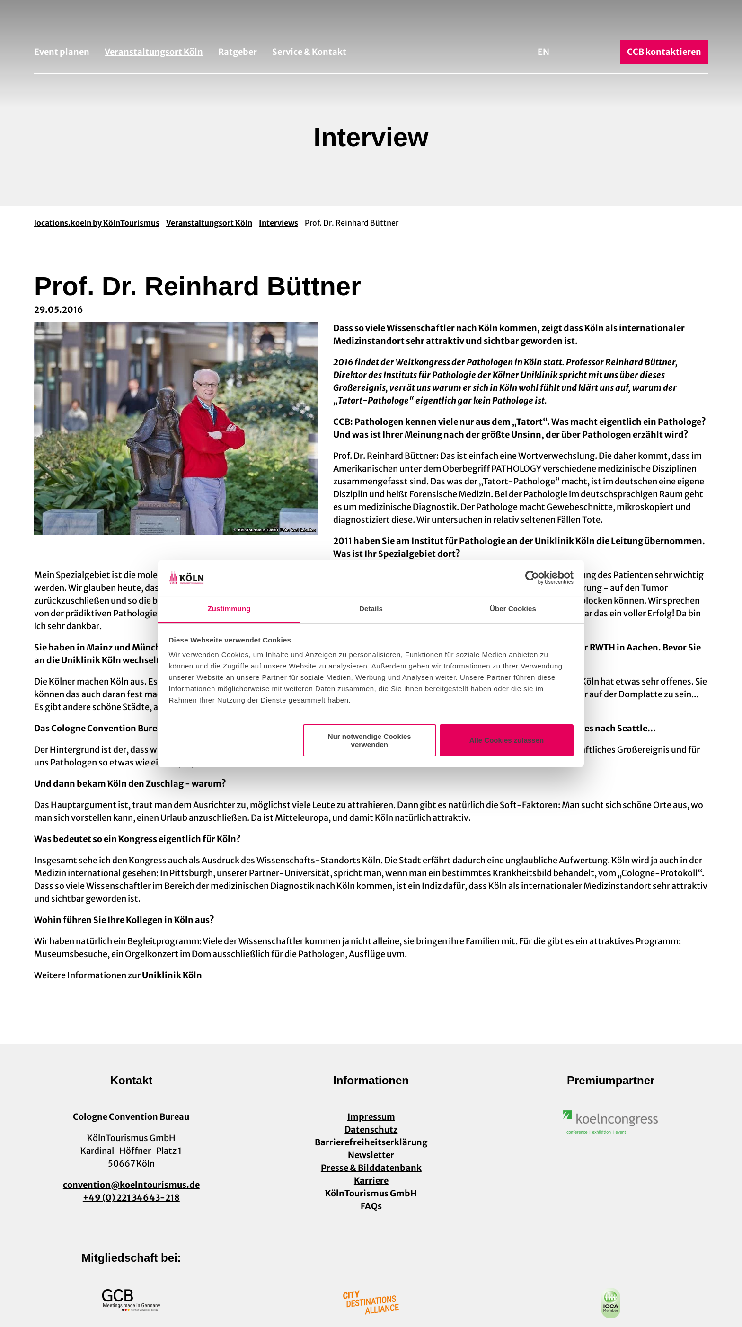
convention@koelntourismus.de (131, 1184)
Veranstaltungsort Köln (154, 51)
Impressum (371, 1116)
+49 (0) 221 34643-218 (131, 1197)
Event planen (61, 51)
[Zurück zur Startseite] (371, 23)
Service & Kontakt (309, 51)
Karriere (370, 1180)
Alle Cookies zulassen (506, 740)
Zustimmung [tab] (229, 609)
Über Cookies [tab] (513, 609)
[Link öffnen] (611, 1122)
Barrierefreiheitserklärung (371, 1142)
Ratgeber (237, 51)
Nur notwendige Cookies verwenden (369, 740)
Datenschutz (371, 1129)
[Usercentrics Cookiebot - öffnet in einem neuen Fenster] (532, 578)
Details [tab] (371, 609)
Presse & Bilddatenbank (370, 1167)
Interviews (278, 223)
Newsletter (371, 1155)
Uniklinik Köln (172, 975)
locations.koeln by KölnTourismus (96, 223)
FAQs (370, 1206)
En (543, 51)
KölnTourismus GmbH (371, 1193)
